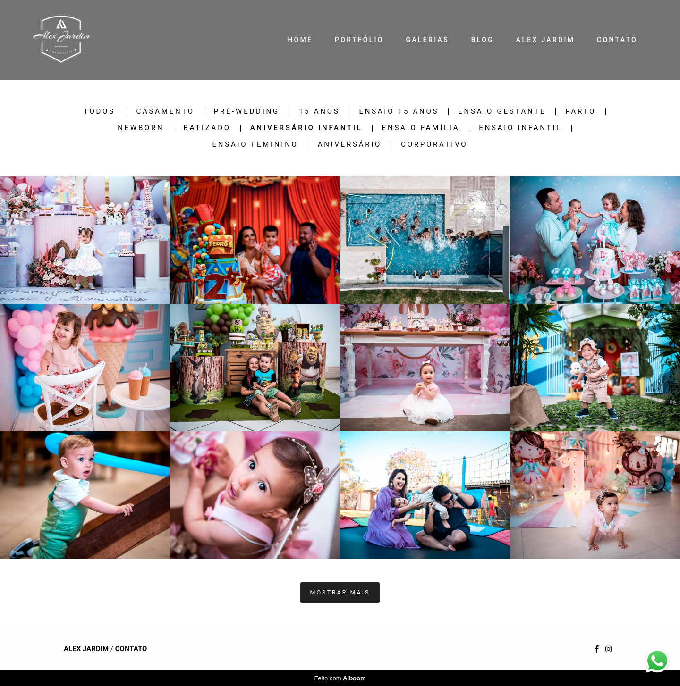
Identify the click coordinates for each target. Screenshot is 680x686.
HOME (300, 39)
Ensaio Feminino (255, 144)
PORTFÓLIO (359, 39)
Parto (580, 111)
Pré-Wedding (247, 111)
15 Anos (319, 111)
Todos (99, 111)
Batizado (207, 128)
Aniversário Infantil (306, 128)
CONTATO (617, 39)
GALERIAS (427, 39)
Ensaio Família (421, 128)
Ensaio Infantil (520, 128)
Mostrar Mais (340, 592)
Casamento (165, 111)
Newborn (141, 128)
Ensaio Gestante (502, 111)
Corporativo (434, 144)
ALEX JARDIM (545, 39)
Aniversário (350, 144)
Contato (131, 649)
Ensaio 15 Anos (399, 111)
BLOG (482, 39)
